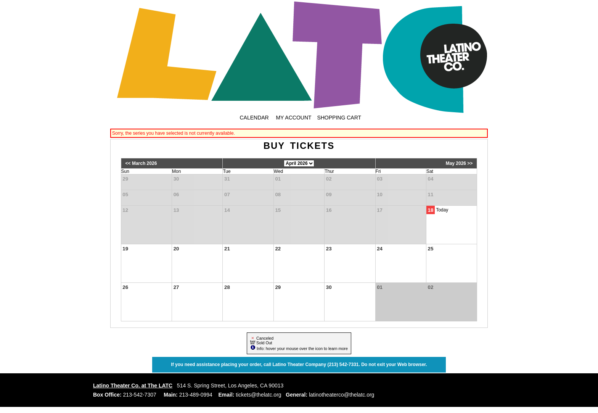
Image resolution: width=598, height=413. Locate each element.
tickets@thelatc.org (257, 395)
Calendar (254, 118)
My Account (293, 118)
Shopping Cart (339, 118)
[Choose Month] (299, 163)
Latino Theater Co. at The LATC (132, 385)
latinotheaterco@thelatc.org (340, 395)
